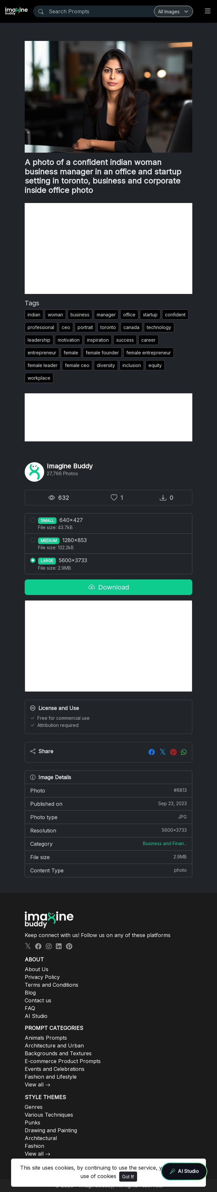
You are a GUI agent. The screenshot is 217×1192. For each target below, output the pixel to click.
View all (34, 1084)
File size (108, 856)
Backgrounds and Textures (58, 1053)
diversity (106, 365)
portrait (85, 327)
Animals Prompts (46, 1037)
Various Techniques (49, 1114)
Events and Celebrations (54, 1069)
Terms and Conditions (51, 985)
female (71, 352)
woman (55, 314)
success (125, 340)
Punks (32, 1122)
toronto (108, 327)
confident (175, 314)
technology (159, 327)
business (79, 314)
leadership (39, 340)
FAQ (30, 1008)
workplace (39, 378)
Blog (30, 992)
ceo (66, 327)
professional (41, 327)
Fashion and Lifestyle (51, 1076)
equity (155, 365)
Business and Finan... (165, 843)
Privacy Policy (42, 977)
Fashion (34, 1146)
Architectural (41, 1138)
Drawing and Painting (51, 1130)
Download (108, 587)
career (148, 340)
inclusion (131, 365)
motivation (69, 340)
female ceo (77, 365)
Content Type (108, 870)
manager (106, 314)
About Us (36, 969)
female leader (42, 365)
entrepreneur (42, 352)
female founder (102, 352)
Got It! (128, 1176)
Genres (34, 1107)
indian (34, 314)
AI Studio (36, 1016)
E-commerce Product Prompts (63, 1061)
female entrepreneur (148, 352)
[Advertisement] (108, 248)
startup (150, 314)
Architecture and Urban (54, 1045)
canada (131, 327)
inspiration (98, 340)
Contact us (38, 1000)
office (129, 314)
